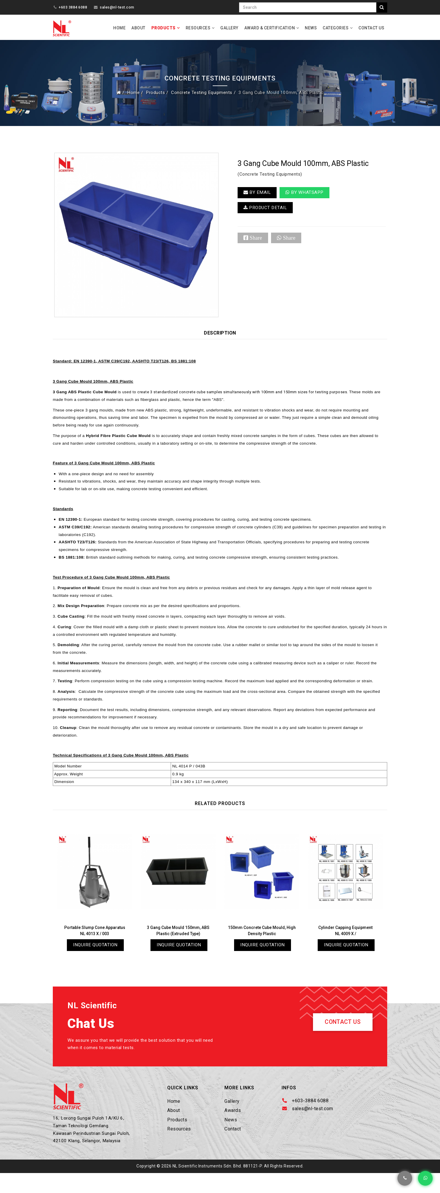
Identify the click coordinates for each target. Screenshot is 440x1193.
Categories (335, 28)
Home (119, 28)
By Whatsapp (305, 194)
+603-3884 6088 (310, 1118)
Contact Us (371, 28)
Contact (232, 1147)
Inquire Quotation (95, 962)
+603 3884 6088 (73, 7)
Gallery (229, 28)
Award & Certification (269, 28)
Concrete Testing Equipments (201, 94)
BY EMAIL (257, 194)
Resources (198, 28)
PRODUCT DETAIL (266, 210)
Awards (232, 1128)
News (311, 28)
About (138, 28)
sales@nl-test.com (117, 7)
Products (163, 28)
